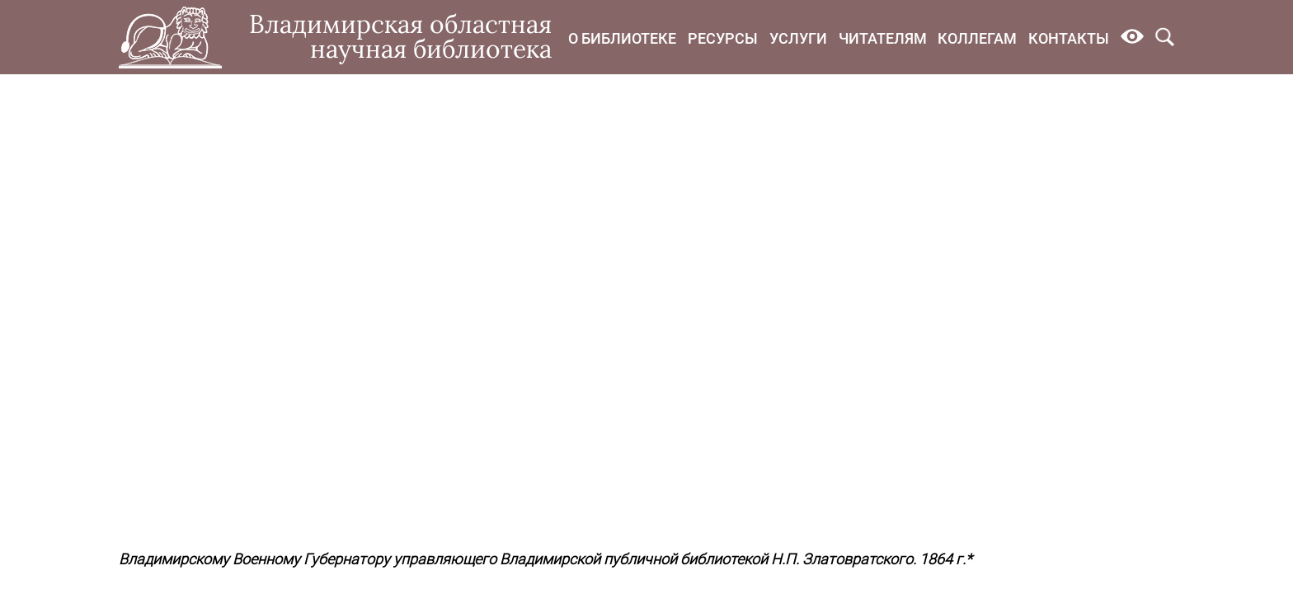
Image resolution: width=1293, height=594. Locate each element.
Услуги (798, 38)
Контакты (1068, 38)
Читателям (883, 38)
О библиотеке (622, 38)
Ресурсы (723, 38)
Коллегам (977, 38)
